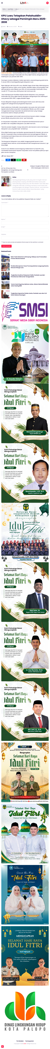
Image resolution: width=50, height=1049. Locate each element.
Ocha (4, 26)
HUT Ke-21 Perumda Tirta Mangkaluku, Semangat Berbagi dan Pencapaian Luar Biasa (11, 170)
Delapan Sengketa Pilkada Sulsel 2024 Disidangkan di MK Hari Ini (39, 167)
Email (3, 227)
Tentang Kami (29, 1041)
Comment (4, 202)
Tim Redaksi (20, 1041)
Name (3, 219)
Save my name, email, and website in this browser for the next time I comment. (23, 242)
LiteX (24, 1043)
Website (3, 234)
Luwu (20, 26)
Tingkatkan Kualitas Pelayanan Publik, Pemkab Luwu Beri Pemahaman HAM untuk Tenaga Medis (28, 276)
